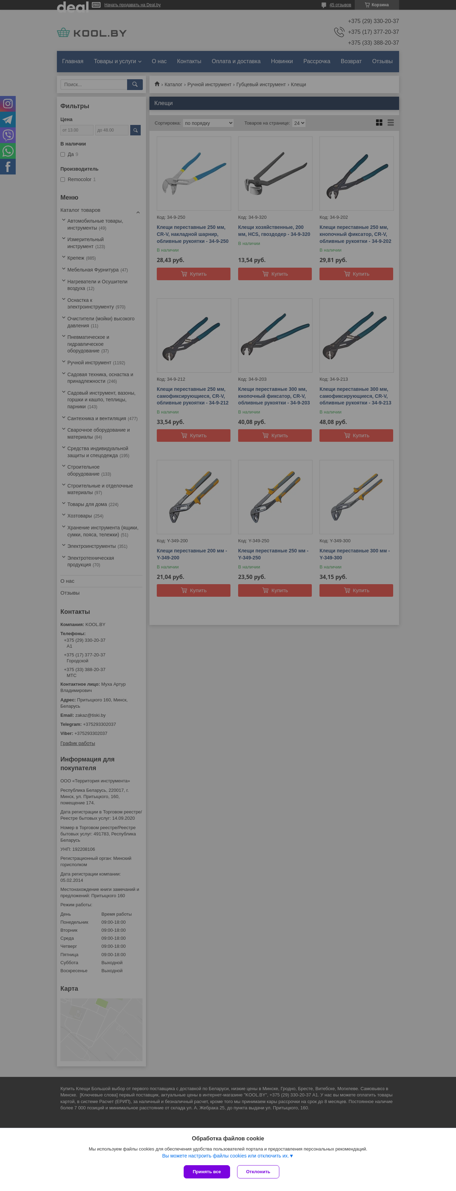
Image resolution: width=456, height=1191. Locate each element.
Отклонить (258, 1171)
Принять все (207, 1171)
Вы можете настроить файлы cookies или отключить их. (225, 1156)
